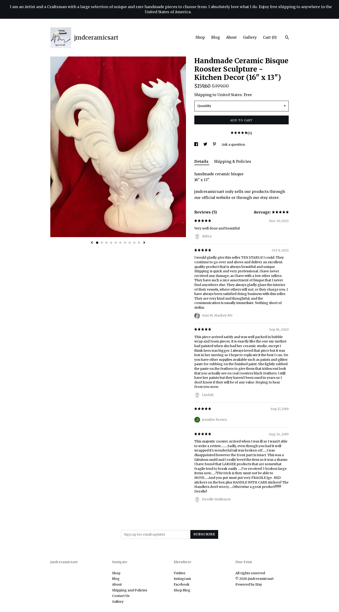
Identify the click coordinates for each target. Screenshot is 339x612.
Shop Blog (182, 590)
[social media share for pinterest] (215, 144)
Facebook (181, 584)
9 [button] (134, 243)
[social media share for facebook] (196, 144)
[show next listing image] (144, 243)
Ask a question (233, 144)
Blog (215, 37)
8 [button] (129, 243)
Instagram (182, 579)
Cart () (270, 37)
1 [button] (97, 243)
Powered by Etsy (248, 584)
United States (229, 94)
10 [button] (139, 243)
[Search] (287, 38)
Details (201, 161)
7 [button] (125, 243)
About (231, 37)
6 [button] (120, 243)
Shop (200, 37)
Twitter (179, 573)
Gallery (250, 37)
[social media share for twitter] (205, 144)
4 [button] (111, 243)
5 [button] (116, 243)
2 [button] (102, 243)
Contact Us (120, 596)
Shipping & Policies (232, 161)
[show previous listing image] (92, 243)
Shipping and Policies (129, 590)
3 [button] (106, 243)
